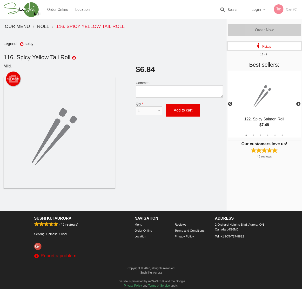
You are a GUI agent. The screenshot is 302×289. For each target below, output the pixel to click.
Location (82, 9)
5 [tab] (275, 135)
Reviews (180, 224)
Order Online (57, 9)
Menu (138, 224)
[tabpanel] (264, 104)
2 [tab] (253, 135)
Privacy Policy (184, 236)
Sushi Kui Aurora (53, 218)
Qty (149, 108)
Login (256, 9)
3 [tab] (260, 135)
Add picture (13, 79)
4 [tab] (267, 135)
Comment (179, 89)
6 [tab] (282, 135)
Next (298, 104)
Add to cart (183, 110)
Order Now (264, 30)
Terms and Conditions (190, 230)
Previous (230, 104)
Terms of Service (159, 285)
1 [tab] (246, 135)
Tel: (229, 236)
